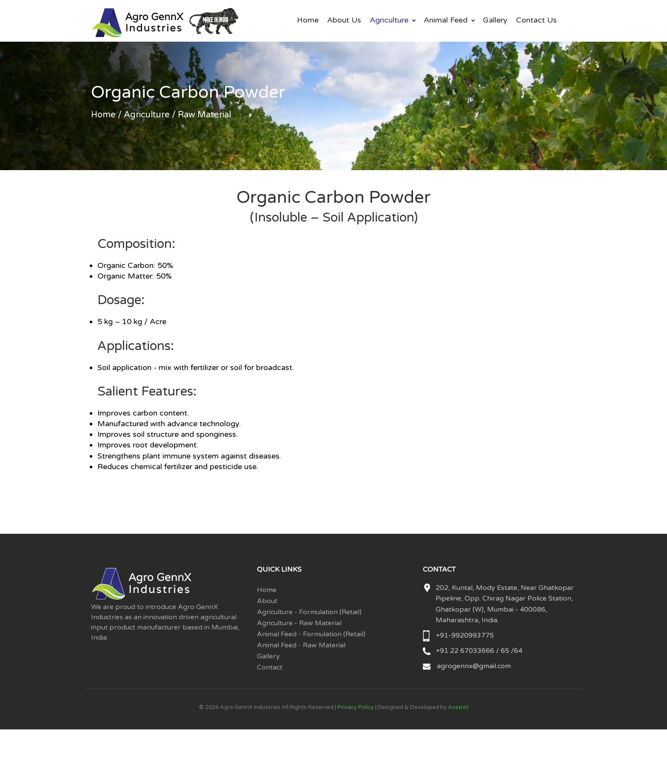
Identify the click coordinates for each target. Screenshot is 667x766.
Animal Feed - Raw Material (301, 645)
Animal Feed (445, 20)
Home (308, 20)
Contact (269, 667)
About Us (344, 20)
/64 (516, 650)
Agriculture (389, 20)
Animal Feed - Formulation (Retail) (311, 634)
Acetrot (458, 707)
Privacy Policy (355, 707)
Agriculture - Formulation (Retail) (309, 612)
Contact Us (536, 20)
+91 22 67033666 (466, 650)
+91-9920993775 (465, 635)
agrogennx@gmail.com (474, 666)
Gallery (495, 20)
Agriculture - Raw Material (299, 623)
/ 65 (502, 650)
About (267, 601)
